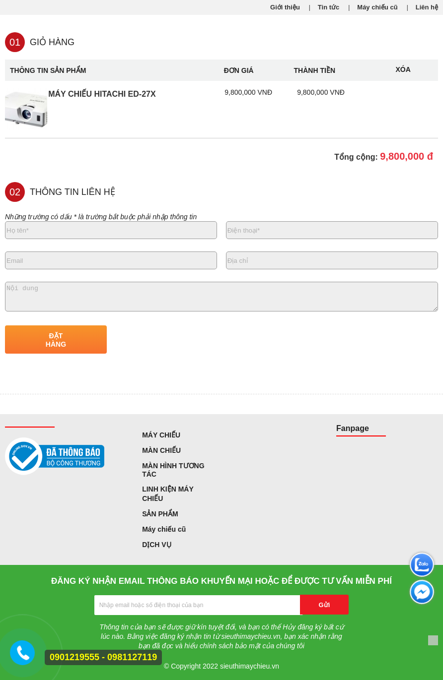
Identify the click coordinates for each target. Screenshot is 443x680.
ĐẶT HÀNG (56, 340)
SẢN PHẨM (160, 514)
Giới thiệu (285, 7)
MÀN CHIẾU (161, 450)
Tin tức (328, 7)
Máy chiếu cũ (377, 7)
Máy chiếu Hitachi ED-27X (101, 94)
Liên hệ (427, 7)
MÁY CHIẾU (161, 435)
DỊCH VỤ (156, 545)
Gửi (324, 605)
